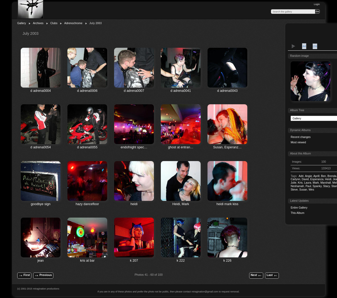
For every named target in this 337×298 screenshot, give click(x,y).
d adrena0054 (41, 147)
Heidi (328, 179)
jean (40, 260)
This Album (297, 212)
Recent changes (300, 137)
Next (256, 275)
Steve (294, 189)
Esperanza (316, 179)
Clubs (54, 23)
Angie (308, 176)
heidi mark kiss (227, 204)
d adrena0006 (87, 91)
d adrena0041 (181, 91)
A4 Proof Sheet (304, 46)
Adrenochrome (73, 23)
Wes (311, 189)
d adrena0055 (87, 147)
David (305, 179)
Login (317, 4)
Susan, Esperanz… (227, 147)
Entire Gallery (299, 207)
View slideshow (293, 46)
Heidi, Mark (180, 204)
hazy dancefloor (87, 204)
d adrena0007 (134, 91)
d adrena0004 (41, 91)
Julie (293, 182)
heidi (134, 204)
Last (272, 275)
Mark (316, 182)
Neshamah (297, 186)
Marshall (325, 182)
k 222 (181, 260)
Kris (300, 182)
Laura (307, 182)
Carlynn (295, 179)
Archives (38, 23)
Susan (303, 189)
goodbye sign (40, 204)
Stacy (326, 186)
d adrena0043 (227, 91)
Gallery (21, 23)
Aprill (316, 176)
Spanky (317, 186)
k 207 (134, 260)
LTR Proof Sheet (314, 46)
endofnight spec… (134, 147)
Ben (323, 176)
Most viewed (298, 142)
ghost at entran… (180, 147)
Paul (308, 186)
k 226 (227, 260)
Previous (43, 275)
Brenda (331, 176)
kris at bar (87, 260)
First (24, 275)
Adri (301, 176)
